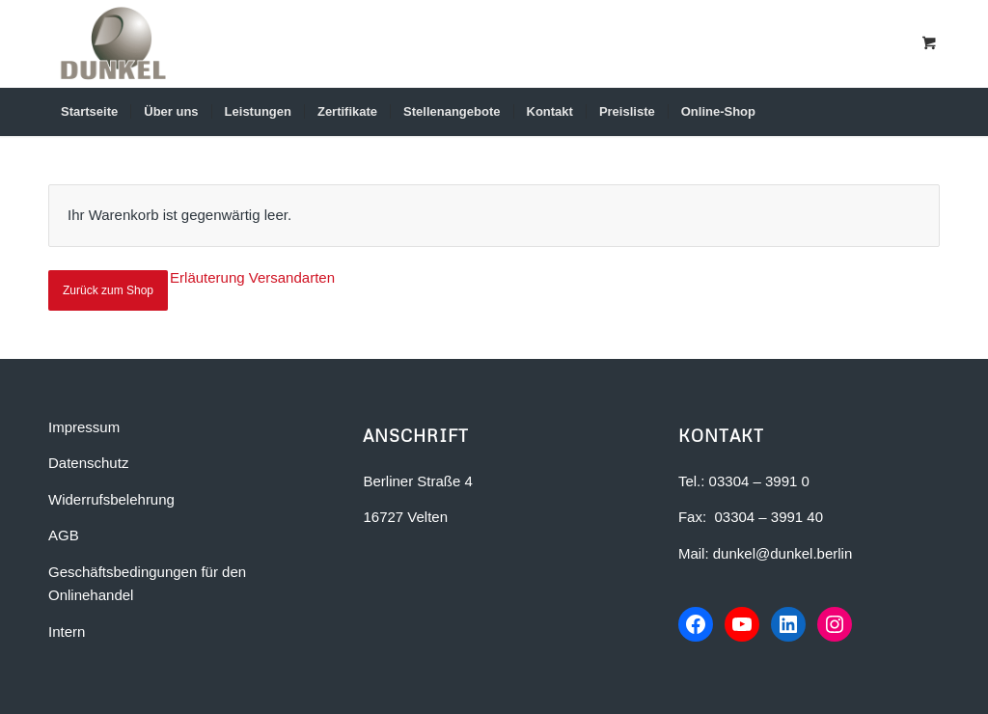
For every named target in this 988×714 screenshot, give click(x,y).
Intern (66, 631)
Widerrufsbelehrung (111, 499)
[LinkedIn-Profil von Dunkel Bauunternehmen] (788, 624)
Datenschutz (88, 462)
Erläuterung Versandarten (252, 277)
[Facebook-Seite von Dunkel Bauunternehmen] (695, 624)
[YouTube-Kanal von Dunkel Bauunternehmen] (742, 624)
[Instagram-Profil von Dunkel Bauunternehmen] (834, 624)
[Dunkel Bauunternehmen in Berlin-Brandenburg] (113, 43)
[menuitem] (89, 112)
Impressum (84, 427)
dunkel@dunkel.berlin (783, 553)
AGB (63, 535)
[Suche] (912, 112)
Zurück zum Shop (108, 290)
